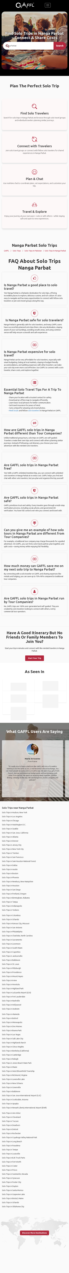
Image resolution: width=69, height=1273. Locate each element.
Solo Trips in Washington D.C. (14, 825)
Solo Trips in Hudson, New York (14, 812)
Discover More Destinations (34, 1233)
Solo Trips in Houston (10, 886)
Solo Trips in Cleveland (11, 1117)
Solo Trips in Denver (10, 841)
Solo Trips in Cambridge (11, 1055)
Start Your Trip (34, 658)
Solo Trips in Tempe (10, 1150)
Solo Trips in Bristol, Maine (12, 1198)
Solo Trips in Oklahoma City (13, 1206)
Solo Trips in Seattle (10, 829)
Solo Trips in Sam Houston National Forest (19, 861)
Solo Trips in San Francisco (12, 857)
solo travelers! (34, 411)
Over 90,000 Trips (44, 51)
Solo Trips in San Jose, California (15, 833)
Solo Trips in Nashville (11, 1001)
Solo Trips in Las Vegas (11, 1035)
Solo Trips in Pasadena (11, 1146)
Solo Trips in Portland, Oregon (14, 894)
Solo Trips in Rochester (11, 1133)
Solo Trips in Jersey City (11, 845)
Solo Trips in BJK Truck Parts (13, 1158)
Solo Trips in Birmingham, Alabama (16, 898)
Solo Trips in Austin (10, 869)
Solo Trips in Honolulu (11, 984)
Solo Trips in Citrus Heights (13, 1047)
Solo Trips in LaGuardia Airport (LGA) (16, 993)
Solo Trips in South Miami (12, 948)
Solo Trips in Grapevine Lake (13, 1194)
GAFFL (6, 251)
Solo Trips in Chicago (10, 821)
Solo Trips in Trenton (10, 853)
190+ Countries (27, 51)
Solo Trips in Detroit (10, 1129)
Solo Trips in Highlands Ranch (14, 1043)
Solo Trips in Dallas (9, 865)
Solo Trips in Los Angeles (12, 817)
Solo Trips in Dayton (10, 1186)
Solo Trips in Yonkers (10, 910)
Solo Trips (17, 251)
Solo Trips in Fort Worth (11, 1162)
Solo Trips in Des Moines (12, 1026)
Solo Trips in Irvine (9, 980)
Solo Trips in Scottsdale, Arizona (15, 1100)
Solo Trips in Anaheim (10, 1009)
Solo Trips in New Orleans (12, 1083)
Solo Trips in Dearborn (11, 1125)
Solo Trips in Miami (9, 1067)
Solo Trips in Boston (10, 873)
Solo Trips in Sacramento (12, 940)
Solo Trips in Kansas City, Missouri (15, 923)
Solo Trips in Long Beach (12, 1141)
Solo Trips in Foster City (11, 1182)
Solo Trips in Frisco (9, 1170)
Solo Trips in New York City (13, 849)
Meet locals (14, 411)
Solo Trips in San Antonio (12, 928)
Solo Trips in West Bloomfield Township (18, 1071)
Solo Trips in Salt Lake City (12, 1039)
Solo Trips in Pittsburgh (11, 968)
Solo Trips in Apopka (10, 1104)
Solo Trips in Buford (10, 1018)
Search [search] (59, 45)
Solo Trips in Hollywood (11, 1005)
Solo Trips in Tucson (10, 1121)
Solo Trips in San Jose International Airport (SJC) (21, 1095)
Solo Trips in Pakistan (33, 251)
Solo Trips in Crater (9, 1166)
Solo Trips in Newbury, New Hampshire (17, 882)
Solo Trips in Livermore (11, 944)
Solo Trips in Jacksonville (12, 956)
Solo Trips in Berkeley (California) (15, 1051)
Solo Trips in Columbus (11, 915)
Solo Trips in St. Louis (10, 964)
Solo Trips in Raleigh (10, 1059)
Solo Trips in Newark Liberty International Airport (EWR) (24, 1108)
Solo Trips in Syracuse (11, 1178)
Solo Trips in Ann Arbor (11, 1113)
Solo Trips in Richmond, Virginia (14, 1075)
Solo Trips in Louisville (11, 1154)
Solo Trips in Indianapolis (12, 906)
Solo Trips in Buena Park (12, 1030)
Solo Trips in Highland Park (12, 988)
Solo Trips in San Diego (11, 890)
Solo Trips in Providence (12, 972)
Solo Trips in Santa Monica (12, 1190)
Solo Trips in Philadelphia (12, 932)
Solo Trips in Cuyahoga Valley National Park (19, 1137)
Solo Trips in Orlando (10, 919)
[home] (25, 5)
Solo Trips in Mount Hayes (12, 976)
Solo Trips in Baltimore (11, 960)
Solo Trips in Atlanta (10, 837)
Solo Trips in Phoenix (10, 877)
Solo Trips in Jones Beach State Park (16, 1063)
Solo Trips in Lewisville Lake (13, 1079)
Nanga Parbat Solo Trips (34, 245)
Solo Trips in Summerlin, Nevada (15, 1174)
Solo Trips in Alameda (10, 1014)
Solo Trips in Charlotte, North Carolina (17, 936)
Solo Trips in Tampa (10, 902)
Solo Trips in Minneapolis (12, 1022)
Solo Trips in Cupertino (11, 952)
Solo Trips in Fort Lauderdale (13, 997)
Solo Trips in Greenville (11, 1087)
